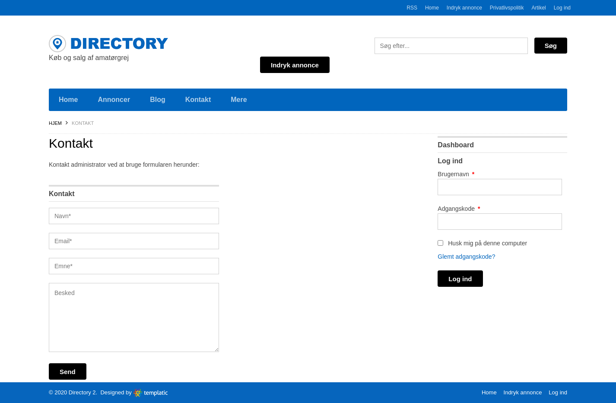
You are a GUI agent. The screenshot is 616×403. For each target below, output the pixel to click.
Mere (239, 99)
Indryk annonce (464, 8)
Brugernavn (456, 174)
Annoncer (114, 99)
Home (432, 8)
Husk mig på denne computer (482, 243)
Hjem (55, 123)
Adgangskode (459, 208)
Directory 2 (82, 392)
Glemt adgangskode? (466, 256)
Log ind (562, 8)
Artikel (538, 8)
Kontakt (198, 99)
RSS (411, 8)
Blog (157, 99)
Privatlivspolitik (507, 8)
